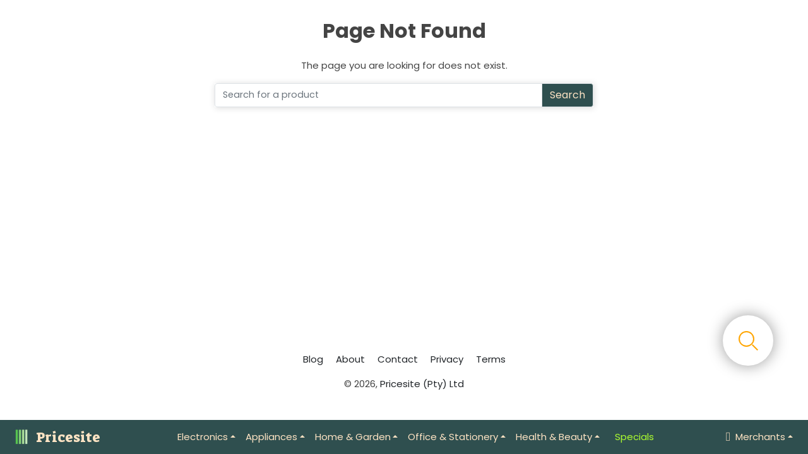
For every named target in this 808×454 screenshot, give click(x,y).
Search (567, 95)
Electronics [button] (202, 436)
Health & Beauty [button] (554, 436)
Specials (634, 436)
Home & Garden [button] (353, 436)
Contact (397, 359)
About (350, 359)
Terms (491, 359)
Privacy (447, 359)
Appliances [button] (271, 436)
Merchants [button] (755, 436)
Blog (313, 359)
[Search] (378, 95)
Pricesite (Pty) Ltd (422, 383)
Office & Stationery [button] (453, 436)
